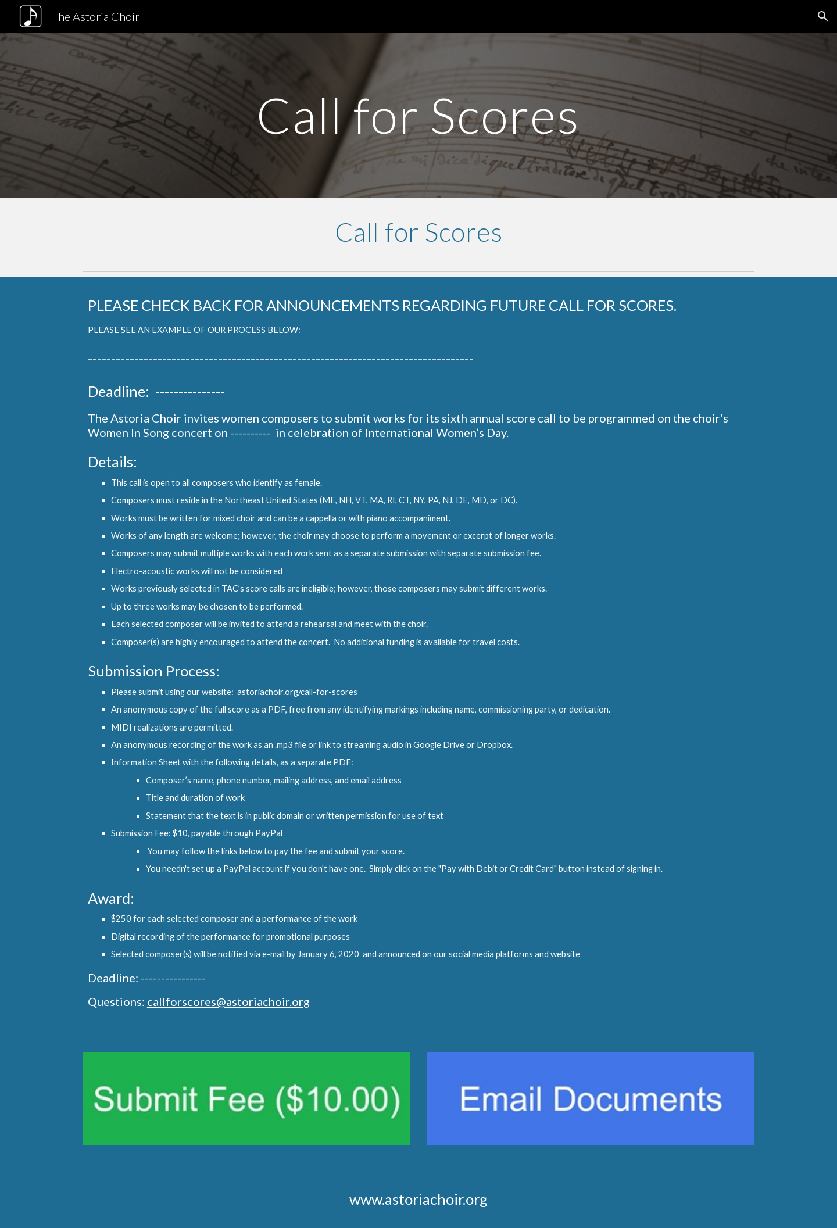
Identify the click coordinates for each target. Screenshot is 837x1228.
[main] (418, 114)
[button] (823, 16)
